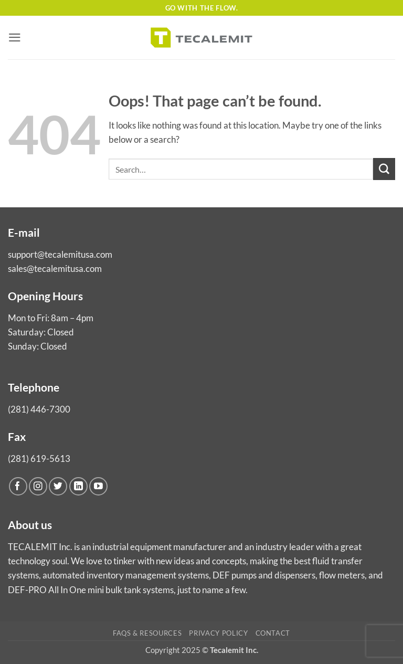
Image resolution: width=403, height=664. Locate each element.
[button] (15, 37)
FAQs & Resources (147, 633)
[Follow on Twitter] (58, 486)
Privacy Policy (218, 633)
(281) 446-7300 (39, 409)
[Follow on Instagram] (38, 486)
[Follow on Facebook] (18, 486)
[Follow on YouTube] (98, 486)
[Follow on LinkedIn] (78, 486)
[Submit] (384, 169)
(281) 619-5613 (39, 458)
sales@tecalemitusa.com (55, 268)
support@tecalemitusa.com (60, 254)
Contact (273, 633)
